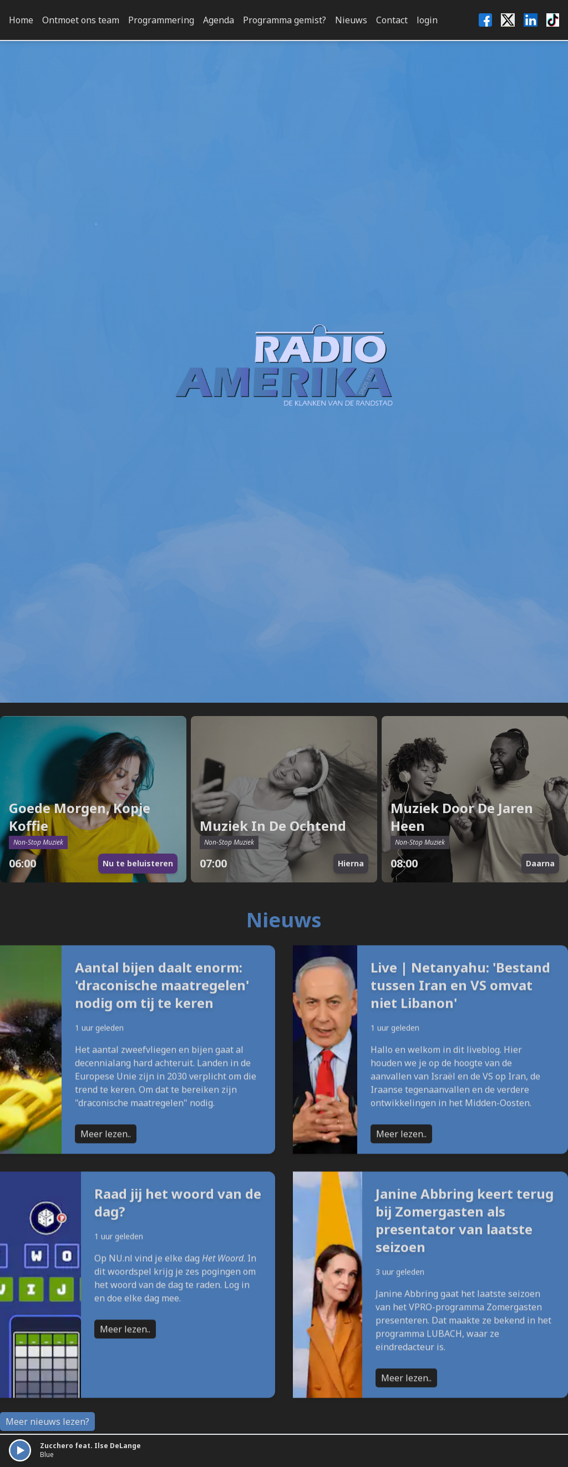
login (427, 20)
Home (21, 20)
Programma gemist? (284, 20)
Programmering (161, 20)
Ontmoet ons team (80, 20)
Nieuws (351, 20)
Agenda (218, 20)
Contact (392, 20)
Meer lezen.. (105, 1181)
